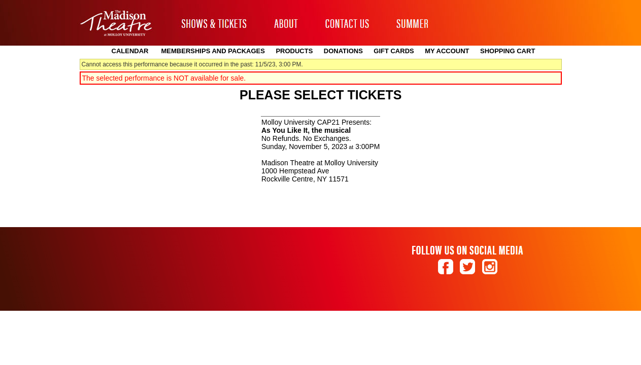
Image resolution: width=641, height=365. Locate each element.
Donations (343, 51)
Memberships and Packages (213, 51)
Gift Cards (394, 51)
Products (294, 51)
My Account (446, 51)
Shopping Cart (507, 51)
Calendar (130, 51)
